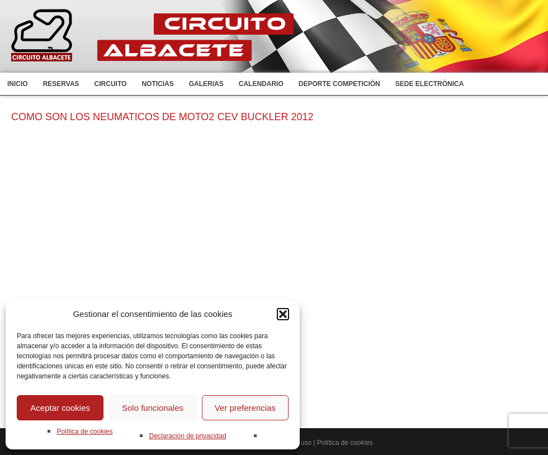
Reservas (61, 84)
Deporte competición (339, 84)
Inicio (17, 84)
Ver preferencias (245, 408)
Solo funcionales (152, 408)
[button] (283, 314)
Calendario (261, 84)
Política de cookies (84, 431)
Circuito (111, 84)
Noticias (157, 84)
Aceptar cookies (60, 408)
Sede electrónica (429, 84)
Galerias (206, 84)
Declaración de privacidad (187, 436)
